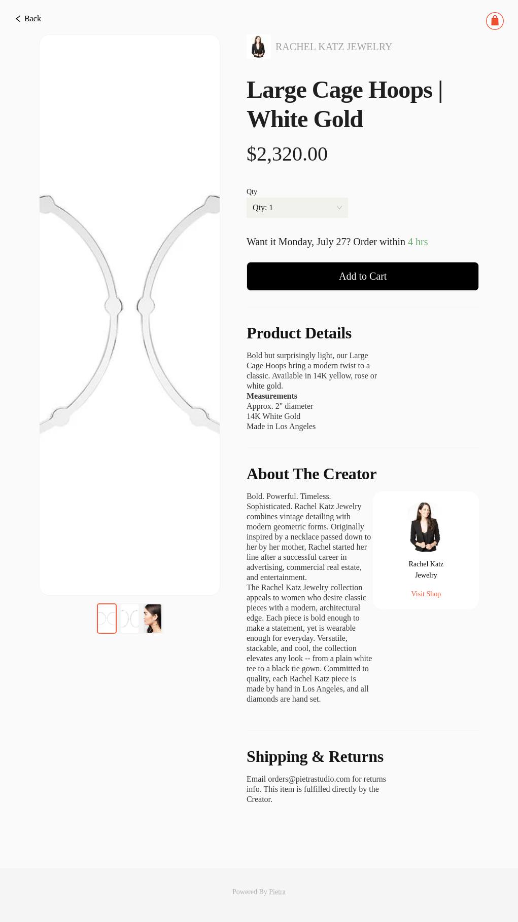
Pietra (277, 892)
